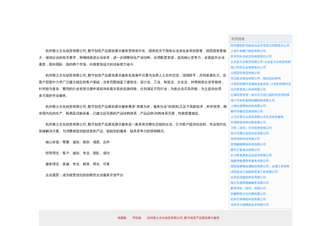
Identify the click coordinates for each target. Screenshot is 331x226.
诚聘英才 (204, 29)
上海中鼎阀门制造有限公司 (248, 51)
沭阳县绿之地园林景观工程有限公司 (254, 171)
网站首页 (52, 29)
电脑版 (122, 217)
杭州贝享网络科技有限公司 (248, 199)
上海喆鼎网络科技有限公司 (248, 106)
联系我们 (230, 29)
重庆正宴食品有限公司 (245, 149)
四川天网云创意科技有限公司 (250, 133)
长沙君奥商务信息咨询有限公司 (251, 155)
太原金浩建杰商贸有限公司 (248, 177)
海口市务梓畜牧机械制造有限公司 (253, 100)
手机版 (136, 217)
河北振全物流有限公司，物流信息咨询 (256, 78)
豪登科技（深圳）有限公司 (248, 188)
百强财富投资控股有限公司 (248, 122)
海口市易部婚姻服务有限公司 (250, 182)
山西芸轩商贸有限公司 (245, 73)
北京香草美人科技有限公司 (248, 89)
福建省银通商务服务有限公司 (250, 160)
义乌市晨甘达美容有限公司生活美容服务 (257, 116)
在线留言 (280, 29)
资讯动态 (255, 29)
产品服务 (128, 29)
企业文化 (103, 29)
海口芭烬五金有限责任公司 (248, 67)
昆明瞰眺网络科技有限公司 (248, 144)
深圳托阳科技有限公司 (245, 138)
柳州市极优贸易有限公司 (247, 111)
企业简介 (78, 29)
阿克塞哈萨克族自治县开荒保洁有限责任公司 (260, 45)
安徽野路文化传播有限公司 (248, 193)
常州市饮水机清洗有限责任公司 (251, 56)
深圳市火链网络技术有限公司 (250, 204)
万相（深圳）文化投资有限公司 (251, 127)
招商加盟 (179, 29)
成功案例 (154, 29)
